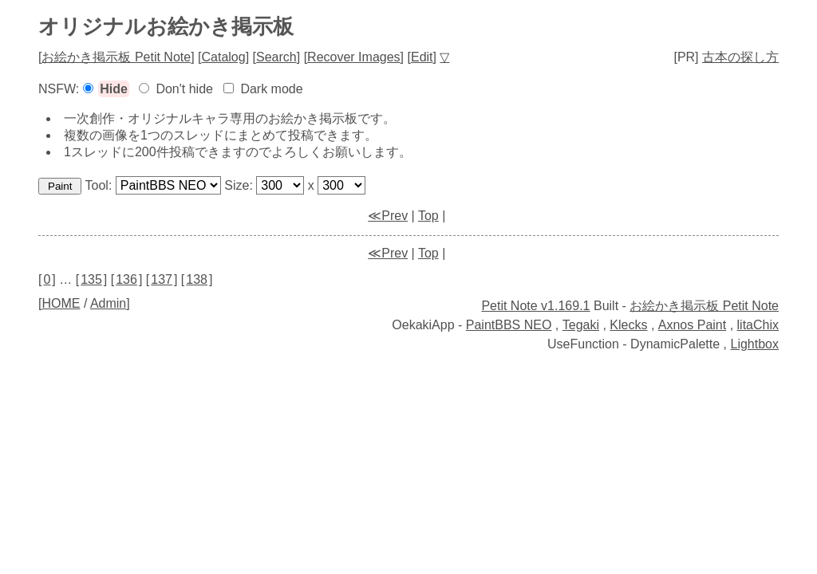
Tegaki (580, 325)
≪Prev (388, 215)
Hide (114, 89)
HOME (60, 303)
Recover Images (354, 57)
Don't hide (184, 89)
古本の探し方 (740, 57)
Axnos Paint (692, 325)
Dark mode (271, 89)
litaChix (758, 325)
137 (161, 279)
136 (126, 279)
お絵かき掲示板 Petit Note (116, 57)
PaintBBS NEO (509, 325)
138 (196, 279)
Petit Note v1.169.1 (535, 306)
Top (428, 215)
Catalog (224, 57)
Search (276, 57)
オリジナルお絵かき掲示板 (166, 26)
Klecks (628, 325)
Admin (108, 303)
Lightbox (755, 344)
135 (91, 279)
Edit (422, 57)
